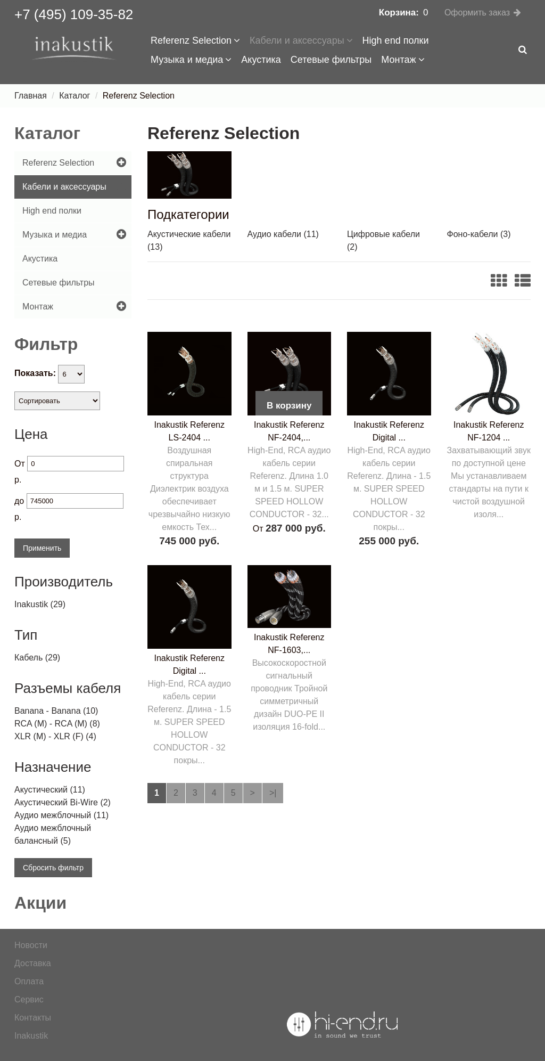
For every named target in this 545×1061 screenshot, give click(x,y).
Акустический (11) (49, 789)
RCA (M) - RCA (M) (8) (57, 723)
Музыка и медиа (191, 59)
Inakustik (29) (39, 604)
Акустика (260, 59)
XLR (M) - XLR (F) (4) (55, 736)
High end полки (395, 40)
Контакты (32, 1017)
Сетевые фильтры (331, 59)
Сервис (29, 999)
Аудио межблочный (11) (61, 815)
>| (273, 792)
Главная (30, 95)
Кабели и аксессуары (301, 40)
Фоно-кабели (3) (479, 234)
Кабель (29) (37, 657)
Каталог (74, 95)
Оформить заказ (477, 12)
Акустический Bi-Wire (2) (62, 802)
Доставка (32, 963)
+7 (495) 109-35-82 (73, 14)
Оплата (29, 981)
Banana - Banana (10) (56, 710)
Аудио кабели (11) (283, 234)
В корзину (289, 406)
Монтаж (402, 59)
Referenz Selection (195, 40)
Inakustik (31, 1035)
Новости (30, 945)
